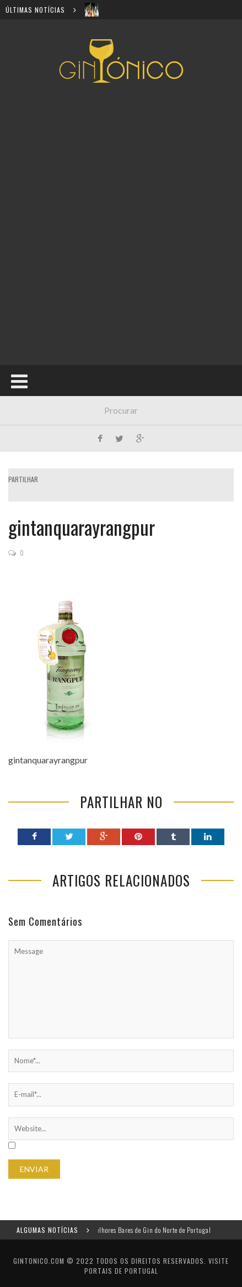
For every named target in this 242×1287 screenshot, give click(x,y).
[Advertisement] (121, 224)
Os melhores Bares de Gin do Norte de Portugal (151, 1230)
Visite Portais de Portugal (156, 1265)
